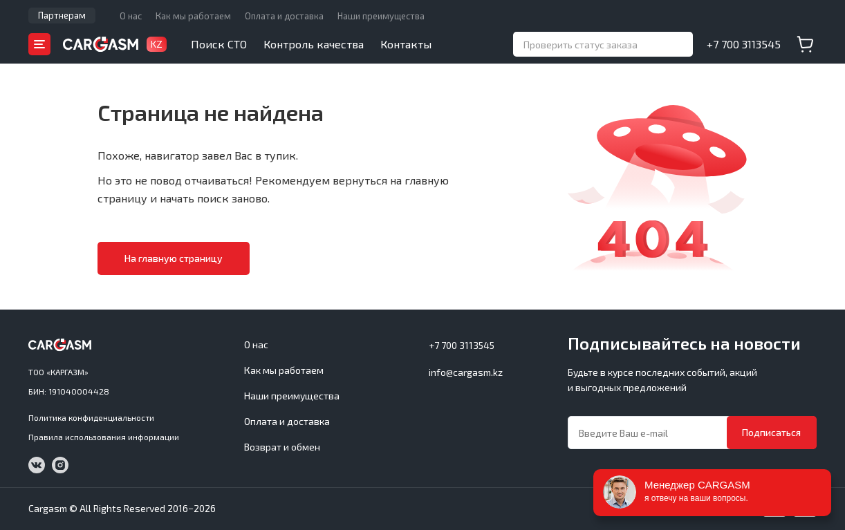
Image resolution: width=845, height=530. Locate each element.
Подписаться (771, 432)
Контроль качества (313, 43)
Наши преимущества (381, 15)
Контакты (405, 43)
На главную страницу (173, 258)
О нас (131, 15)
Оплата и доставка (284, 15)
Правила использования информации (103, 437)
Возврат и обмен (282, 447)
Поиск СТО (219, 43)
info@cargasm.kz (466, 372)
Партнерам (62, 15)
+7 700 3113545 (744, 43)
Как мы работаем (193, 15)
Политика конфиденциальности (91, 417)
